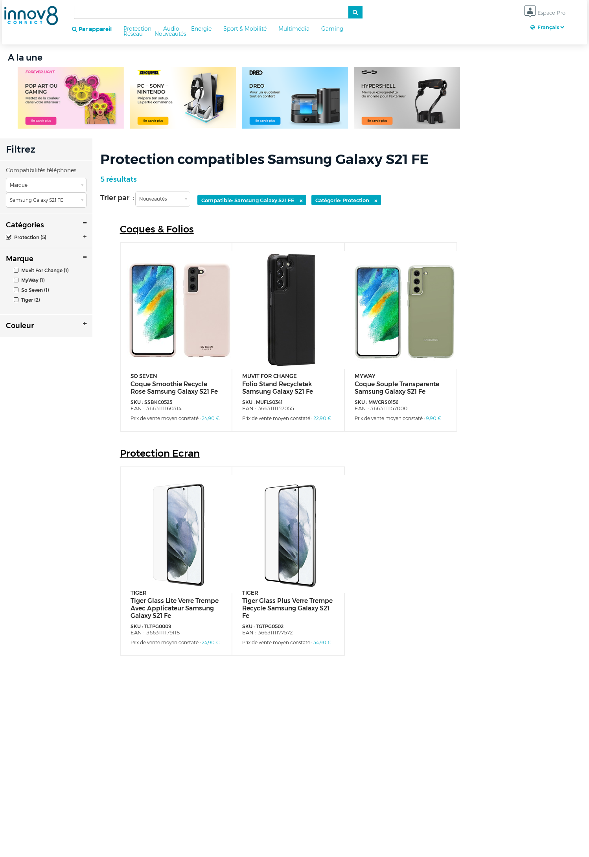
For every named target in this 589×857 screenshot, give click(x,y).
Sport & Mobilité (245, 28)
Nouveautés (170, 33)
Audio (171, 28)
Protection (137, 28)
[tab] (46, 237)
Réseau (133, 33)
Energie (201, 28)
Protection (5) (26, 237)
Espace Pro (544, 13)
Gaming (332, 28)
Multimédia (293, 28)
